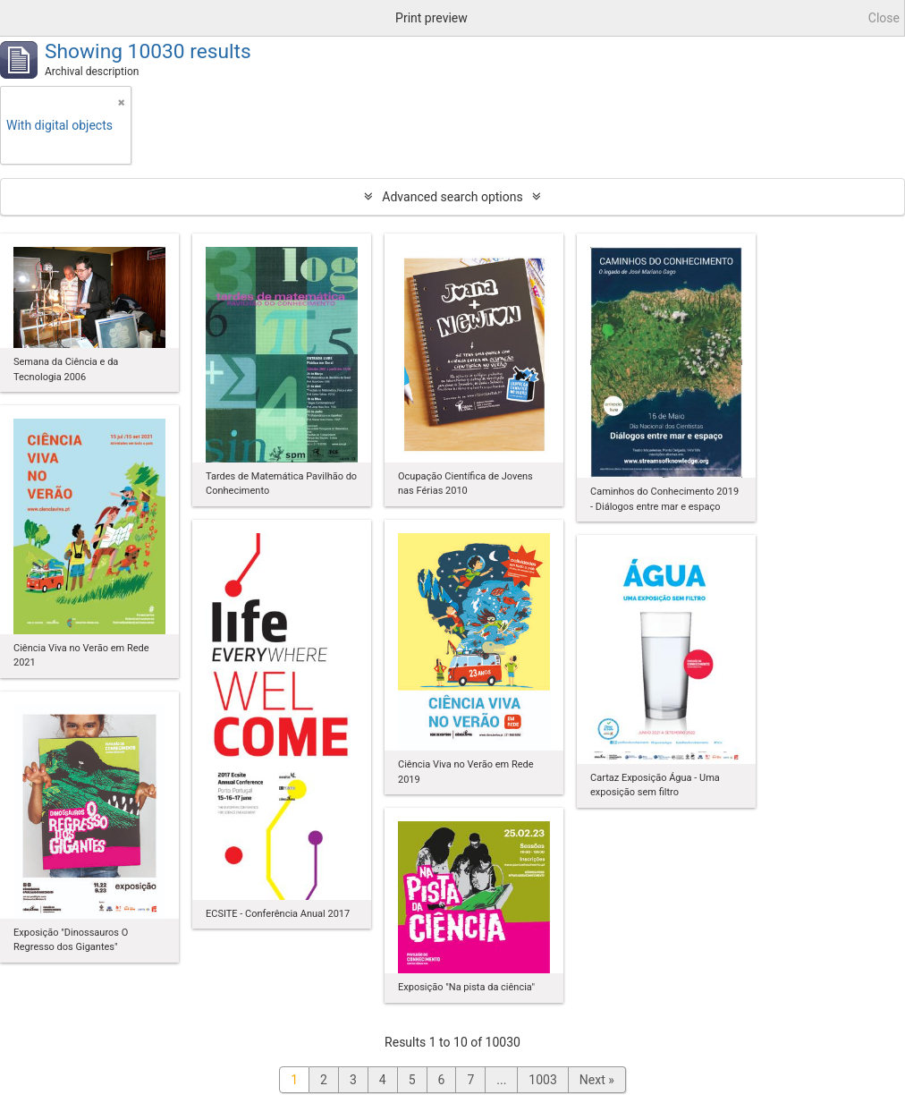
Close (884, 18)
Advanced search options (452, 197)
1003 (542, 1080)
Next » (596, 1080)
